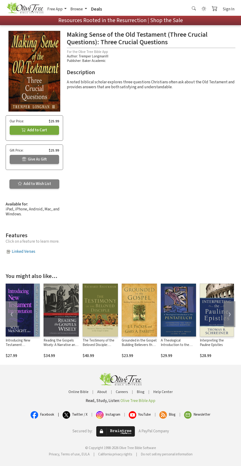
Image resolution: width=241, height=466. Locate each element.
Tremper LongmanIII (93, 56)
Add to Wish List (34, 184)
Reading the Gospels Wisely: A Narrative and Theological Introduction (60, 347)
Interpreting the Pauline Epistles (212, 342)
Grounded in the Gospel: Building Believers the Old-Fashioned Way (139, 345)
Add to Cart (34, 130)
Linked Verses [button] (23, 251)
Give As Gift (34, 159)
